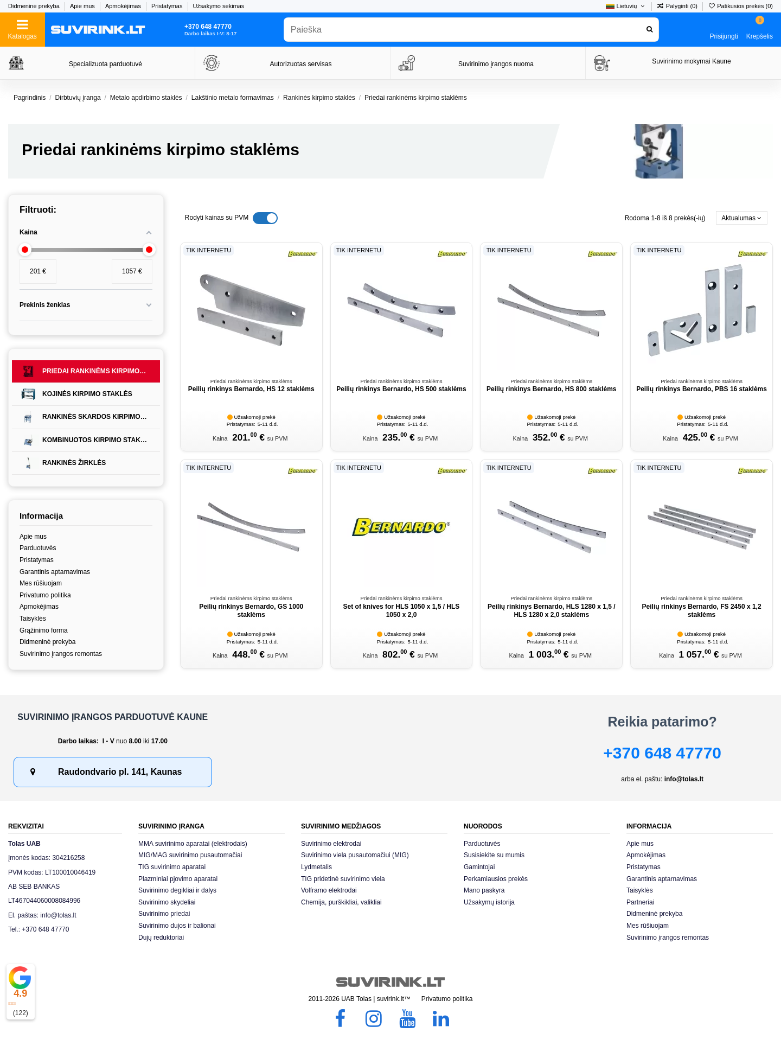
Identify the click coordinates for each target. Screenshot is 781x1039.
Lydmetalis (316, 867)
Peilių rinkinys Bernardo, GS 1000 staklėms (251, 610)
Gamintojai (479, 867)
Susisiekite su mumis (494, 855)
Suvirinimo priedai (164, 913)
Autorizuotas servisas (300, 64)
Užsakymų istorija (489, 902)
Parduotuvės (38, 548)
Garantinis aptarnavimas (55, 572)
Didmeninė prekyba (34, 6)
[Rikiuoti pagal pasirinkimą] (741, 218)
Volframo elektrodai (329, 890)
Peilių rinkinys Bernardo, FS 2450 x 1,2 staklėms (701, 610)
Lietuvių (626, 6)
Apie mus (83, 6)
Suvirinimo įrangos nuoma (496, 64)
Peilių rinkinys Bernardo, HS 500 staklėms (401, 389)
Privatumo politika (45, 595)
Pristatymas (167, 6)
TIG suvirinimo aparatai (172, 867)
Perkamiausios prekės (496, 879)
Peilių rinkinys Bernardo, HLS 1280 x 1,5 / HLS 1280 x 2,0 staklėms (551, 610)
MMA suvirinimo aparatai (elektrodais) (192, 843)
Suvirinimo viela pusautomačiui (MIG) (355, 855)
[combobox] (471, 29)
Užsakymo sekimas (219, 6)
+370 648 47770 (662, 753)
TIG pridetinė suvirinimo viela (343, 879)
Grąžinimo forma (44, 630)
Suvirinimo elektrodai (331, 843)
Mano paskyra (484, 890)
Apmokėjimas (124, 6)
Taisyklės (33, 618)
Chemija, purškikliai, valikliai (341, 902)
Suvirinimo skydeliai (166, 902)
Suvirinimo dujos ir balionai (177, 925)
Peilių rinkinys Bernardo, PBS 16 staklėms (701, 389)
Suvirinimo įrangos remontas (61, 654)
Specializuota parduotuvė (105, 64)
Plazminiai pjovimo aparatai (177, 879)
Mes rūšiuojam (41, 583)
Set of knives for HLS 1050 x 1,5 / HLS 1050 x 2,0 (401, 610)
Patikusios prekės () (740, 6)
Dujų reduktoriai (161, 937)
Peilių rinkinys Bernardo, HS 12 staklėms (251, 389)
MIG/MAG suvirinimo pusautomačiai (190, 855)
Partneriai (640, 902)
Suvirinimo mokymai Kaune (691, 61)
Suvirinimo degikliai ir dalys (177, 890)
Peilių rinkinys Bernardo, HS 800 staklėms (551, 389)
